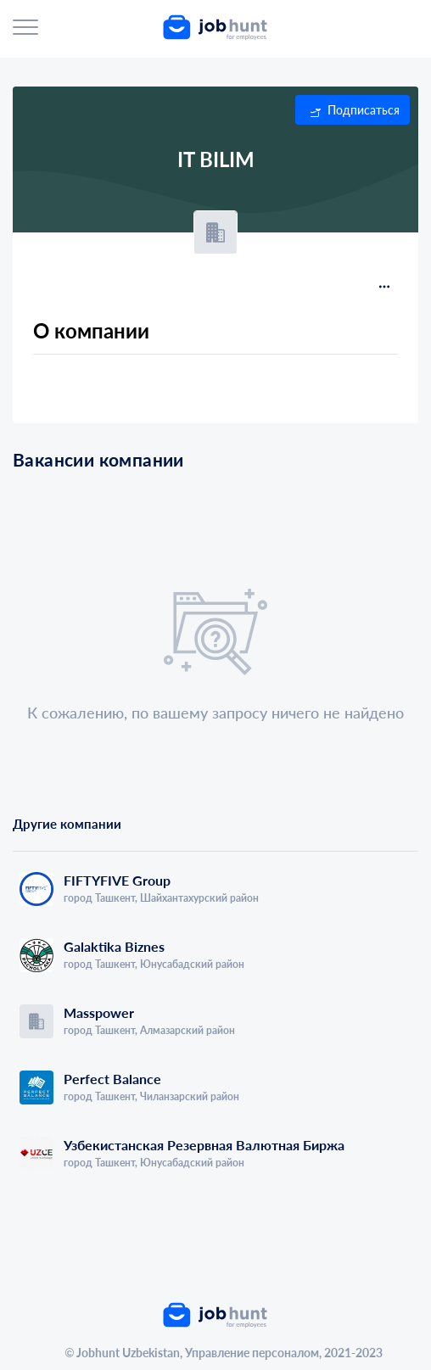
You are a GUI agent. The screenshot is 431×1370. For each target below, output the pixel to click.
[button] (352, 110)
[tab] (114, 841)
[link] (219, 27)
